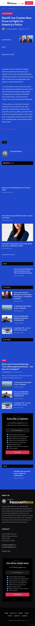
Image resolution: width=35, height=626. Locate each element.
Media (21, 613)
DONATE (29, 3)
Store (10, 616)
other (4, 142)
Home (6, 613)
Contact (17, 616)
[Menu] (3, 3)
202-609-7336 (6, 551)
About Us (13, 613)
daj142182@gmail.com (9, 547)
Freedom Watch (12, 29)
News (4, 360)
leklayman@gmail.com (9, 545)
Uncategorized (7, 13)
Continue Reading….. (9, 129)
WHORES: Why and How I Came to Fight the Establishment (22, 473)
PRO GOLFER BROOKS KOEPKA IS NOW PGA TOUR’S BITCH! (21, 318)
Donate (24, 616)
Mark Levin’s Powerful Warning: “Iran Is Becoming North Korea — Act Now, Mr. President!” (17, 366)
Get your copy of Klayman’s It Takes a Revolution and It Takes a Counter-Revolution (23, 271)
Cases (27, 613)
